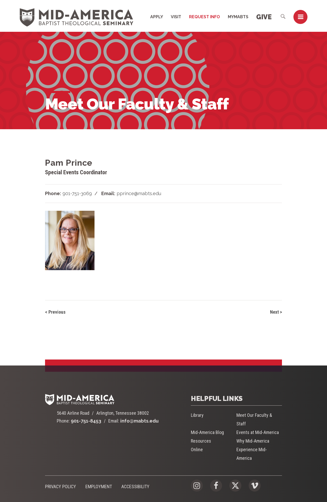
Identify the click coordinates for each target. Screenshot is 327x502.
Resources (201, 441)
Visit (176, 16)
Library (197, 415)
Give (264, 17)
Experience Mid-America (251, 454)
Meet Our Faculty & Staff (254, 419)
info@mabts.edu (139, 421)
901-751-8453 (86, 421)
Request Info (204, 16)
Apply (156, 16)
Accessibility (135, 486)
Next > (276, 312)
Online (197, 449)
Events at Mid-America (257, 432)
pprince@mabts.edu (139, 193)
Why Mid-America (252, 441)
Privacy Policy (60, 486)
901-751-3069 (77, 193)
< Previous (55, 312)
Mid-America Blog (207, 432)
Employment (98, 486)
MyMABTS (238, 16)
